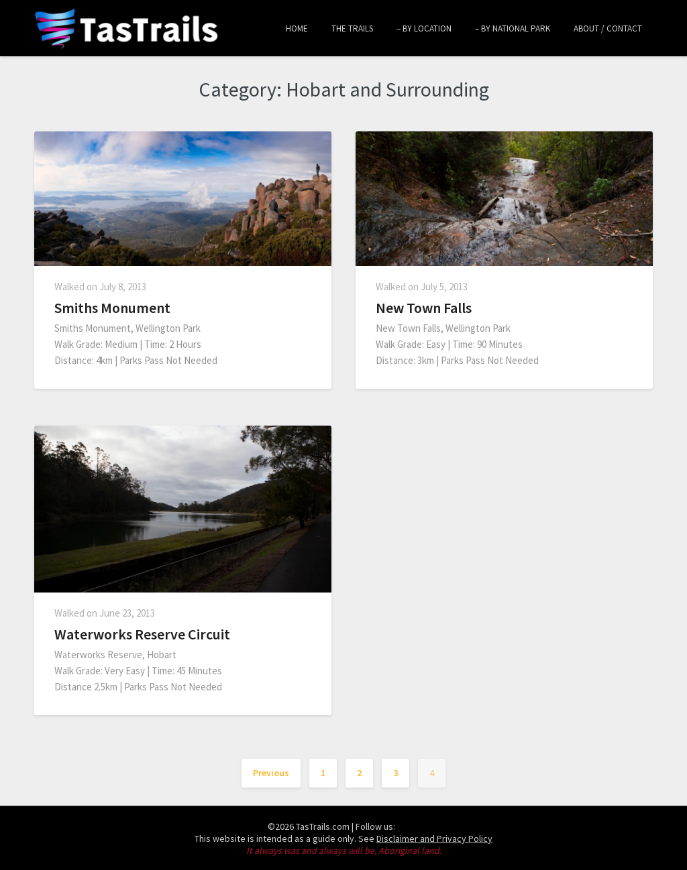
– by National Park (512, 28)
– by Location (424, 28)
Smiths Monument (112, 307)
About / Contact (608, 28)
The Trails (352, 28)
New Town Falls (424, 307)
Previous (271, 773)
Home (297, 28)
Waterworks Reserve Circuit (142, 634)
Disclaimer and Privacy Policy (434, 838)
